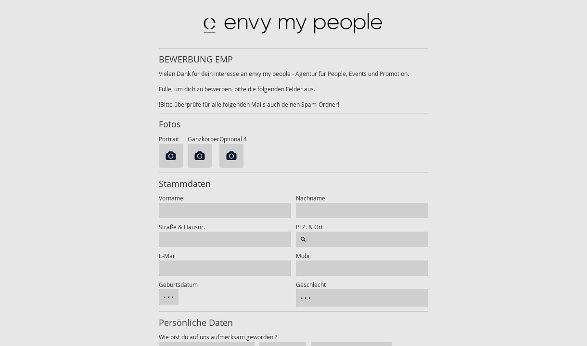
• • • (169, 297)
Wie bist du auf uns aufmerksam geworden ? (218, 337)
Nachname (310, 198)
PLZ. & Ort (309, 227)
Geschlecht (311, 284)
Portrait (171, 139)
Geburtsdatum (178, 284)
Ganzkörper (203, 139)
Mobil (303, 256)
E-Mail (167, 256)
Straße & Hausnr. (182, 227)
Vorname (171, 198)
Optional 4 (233, 139)
